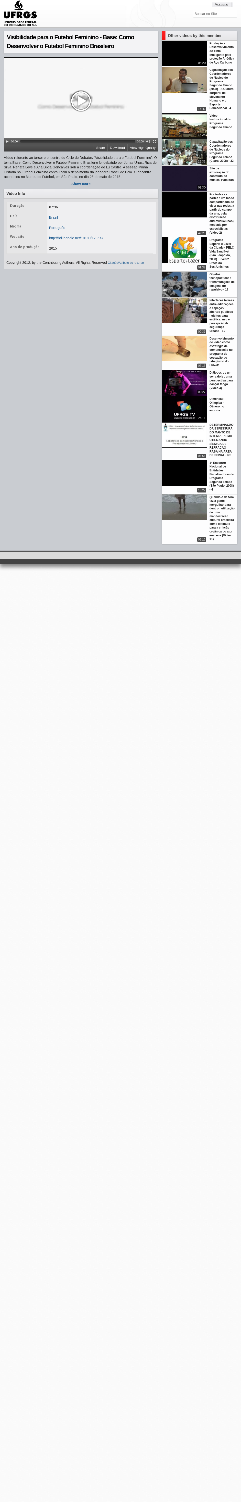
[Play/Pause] (7, 141)
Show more (81, 184)
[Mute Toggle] (148, 141)
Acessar (222, 4)
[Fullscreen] (154, 141)
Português (57, 228)
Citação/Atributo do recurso (126, 263)
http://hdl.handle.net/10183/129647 (76, 238)
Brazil (53, 217)
